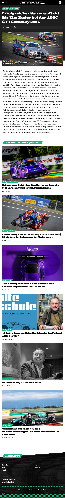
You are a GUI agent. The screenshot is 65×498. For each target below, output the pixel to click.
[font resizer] (7, 2)
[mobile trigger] (4, 2)
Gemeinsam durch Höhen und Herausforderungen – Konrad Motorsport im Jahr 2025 (30, 431)
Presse (15, 181)
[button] (3, 494)
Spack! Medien (42, 490)
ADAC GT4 (5, 8)
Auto (11, 8)
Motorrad (11, 231)
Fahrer (16, 8)
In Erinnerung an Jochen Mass (21, 382)
